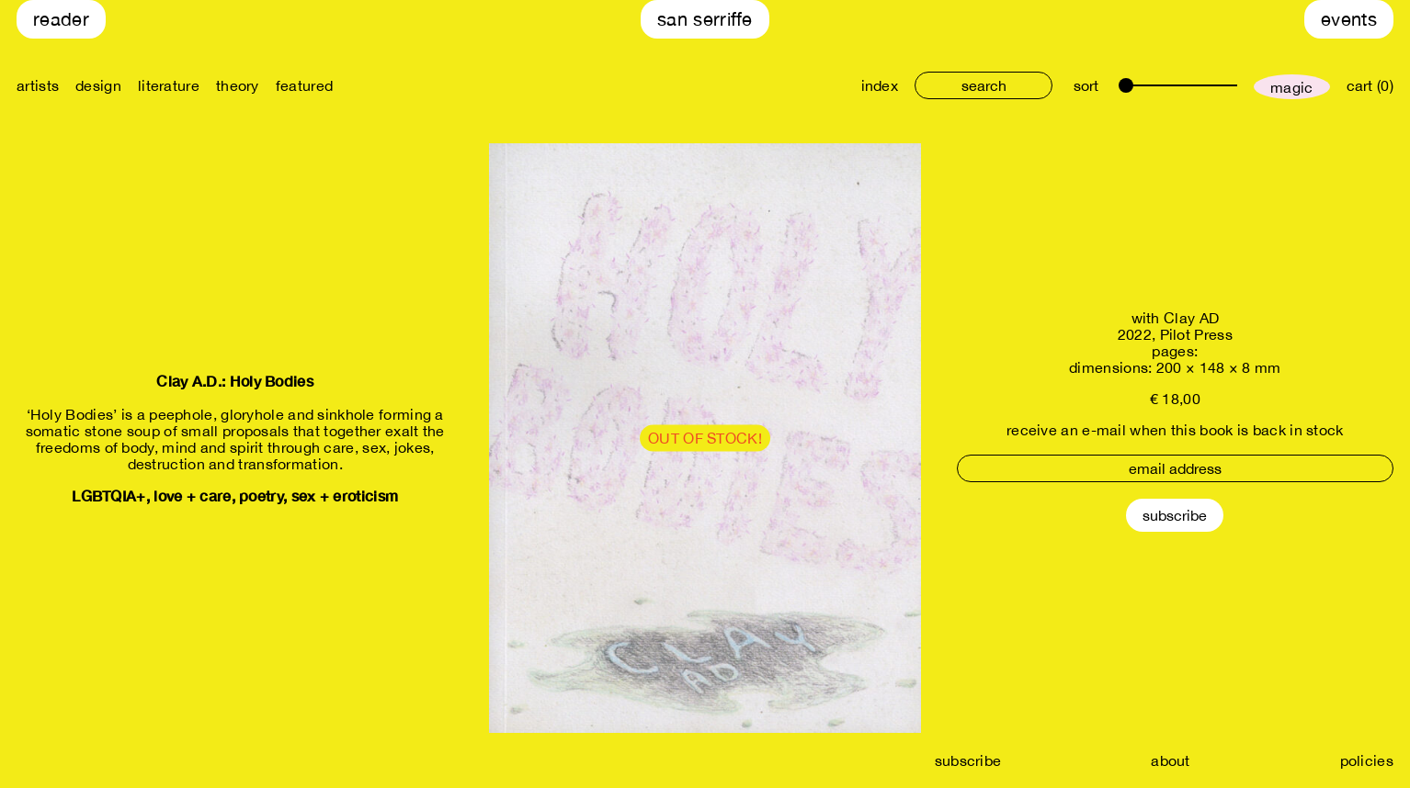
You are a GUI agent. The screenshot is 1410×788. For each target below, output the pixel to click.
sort (1086, 85)
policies (1366, 760)
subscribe (968, 760)
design (98, 85)
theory (237, 85)
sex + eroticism (345, 495)
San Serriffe (705, 18)
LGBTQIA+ (108, 495)
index (880, 85)
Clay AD (1191, 318)
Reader (61, 18)
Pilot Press (1196, 334)
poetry (261, 495)
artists (38, 85)
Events (1349, 18)
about (1170, 760)
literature (168, 85)
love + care (192, 495)
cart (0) (1370, 85)
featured (304, 85)
